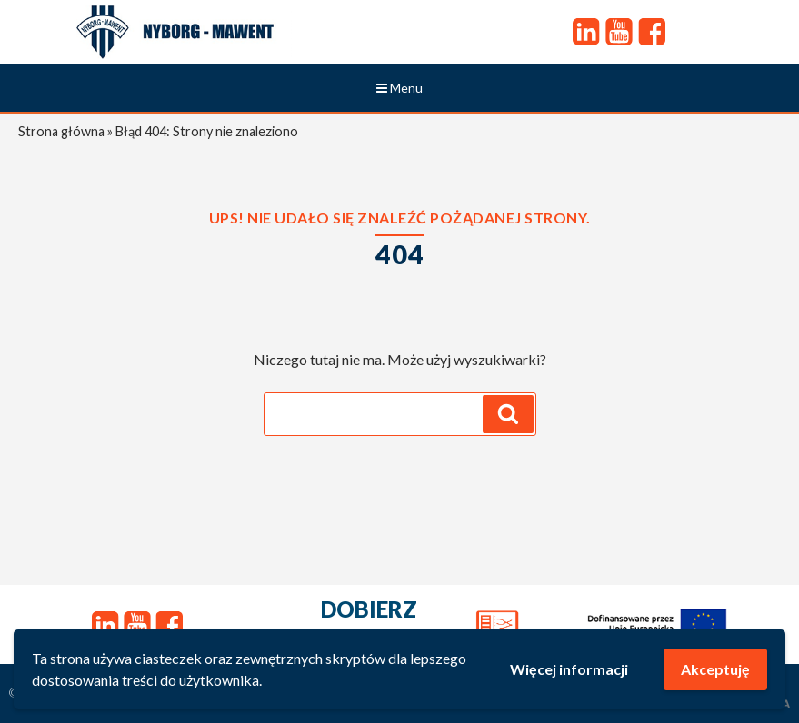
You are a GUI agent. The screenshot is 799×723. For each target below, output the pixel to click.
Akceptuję (715, 669)
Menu (399, 87)
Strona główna (61, 131)
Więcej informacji (569, 669)
